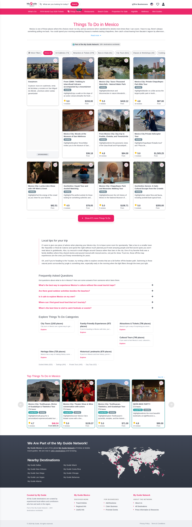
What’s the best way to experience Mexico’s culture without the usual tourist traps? (96, 285)
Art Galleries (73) (68, 53)
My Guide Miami (70, 465)
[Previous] (21, 405)
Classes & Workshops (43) (149, 53)
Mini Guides (157, 11)
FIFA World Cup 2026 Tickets (52, 11)
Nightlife (134, 11)
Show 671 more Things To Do (96, 218)
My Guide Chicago (71, 473)
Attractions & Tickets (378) (89, 53)
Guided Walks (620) (46, 364)
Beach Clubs (103, 11)
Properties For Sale (119, 11)
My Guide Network (67, 448)
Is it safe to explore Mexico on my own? (96, 296)
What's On (32, 11)
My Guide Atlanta (34, 481)
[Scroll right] (164, 52)
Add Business (111, 503)
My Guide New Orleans (37, 469)
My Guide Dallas (34, 465)
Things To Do (74, 11)
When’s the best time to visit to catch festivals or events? (96, 308)
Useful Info (80, 510)
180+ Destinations (58, 451)
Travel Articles (81, 503)
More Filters (34, 53)
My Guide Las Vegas (36, 477)
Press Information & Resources (147, 510)
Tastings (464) (61, 364)
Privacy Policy (145, 523)
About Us (138, 503)
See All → (161, 377)
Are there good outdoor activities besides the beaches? (96, 291)
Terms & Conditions (158, 523)
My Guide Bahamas (72, 477)
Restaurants (89, 11)
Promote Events (112, 510)
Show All (53, 53)
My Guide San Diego (36, 473)
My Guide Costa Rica (72, 469)
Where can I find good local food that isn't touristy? (96, 302)
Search (74, 4)
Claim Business (111, 506)
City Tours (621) (128, 53)
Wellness (145, 11)
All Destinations (141, 506)
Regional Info (81, 506)
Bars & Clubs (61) (111, 53)
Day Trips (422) (91, 364)
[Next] (171, 405)
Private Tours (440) (75, 364)
